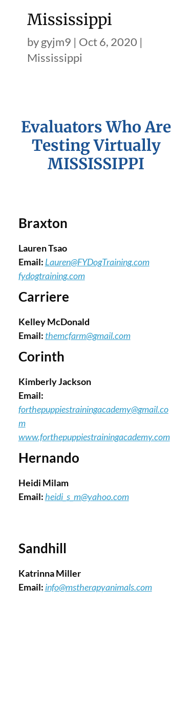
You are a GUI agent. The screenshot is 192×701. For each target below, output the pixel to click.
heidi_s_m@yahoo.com (87, 496)
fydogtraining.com (51, 275)
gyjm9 (56, 42)
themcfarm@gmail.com (88, 335)
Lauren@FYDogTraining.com (97, 261)
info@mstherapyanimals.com (98, 587)
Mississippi (54, 57)
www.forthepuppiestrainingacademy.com (94, 436)
